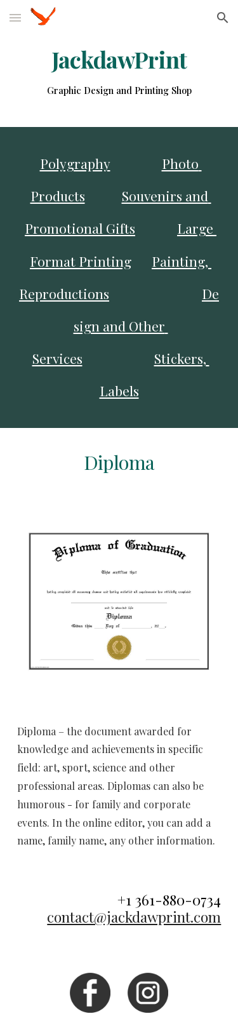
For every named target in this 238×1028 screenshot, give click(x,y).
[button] (15, 17)
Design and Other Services (126, 325)
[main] (119, 73)
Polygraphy (75, 163)
